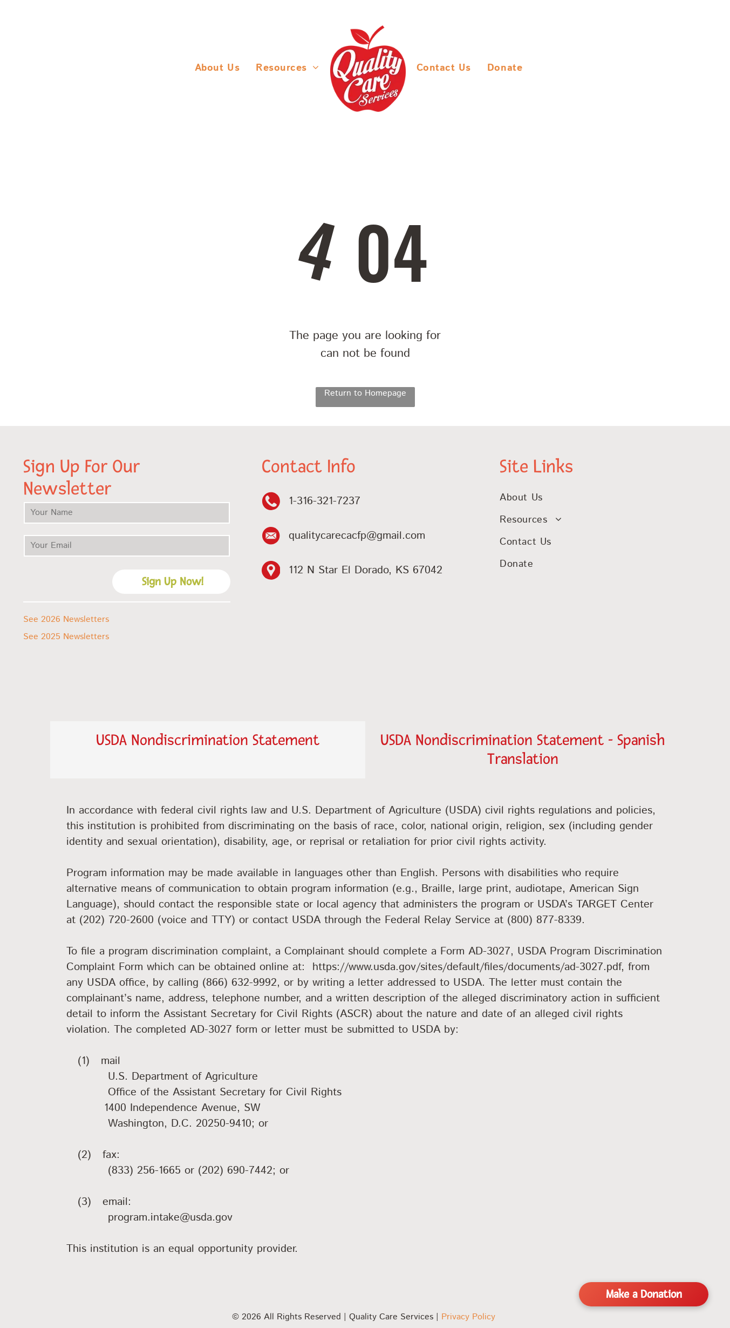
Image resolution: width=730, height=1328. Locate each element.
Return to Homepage (365, 393)
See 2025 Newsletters (66, 637)
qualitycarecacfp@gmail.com (357, 536)
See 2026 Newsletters (66, 619)
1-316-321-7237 (324, 501)
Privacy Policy (468, 1317)
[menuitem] (217, 68)
